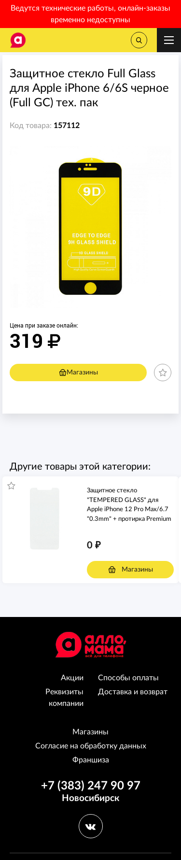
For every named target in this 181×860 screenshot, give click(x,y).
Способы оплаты (128, 678)
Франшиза (90, 760)
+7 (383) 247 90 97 (90, 786)
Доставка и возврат (132, 692)
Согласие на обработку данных (90, 746)
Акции (72, 678)
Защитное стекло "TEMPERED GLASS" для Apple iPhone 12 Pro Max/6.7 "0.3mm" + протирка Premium (129, 504)
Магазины (78, 372)
